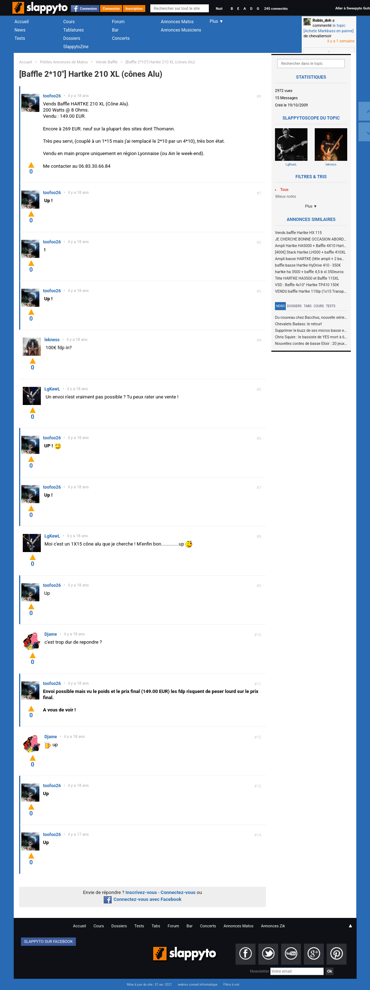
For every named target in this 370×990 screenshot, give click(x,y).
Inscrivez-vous (141, 892)
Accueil (21, 21)
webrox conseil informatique (198, 984)
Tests (19, 38)
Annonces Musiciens (181, 30)
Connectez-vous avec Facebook (142, 899)
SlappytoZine (76, 46)
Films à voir (231, 984)
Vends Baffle (107, 62)
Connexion (88, 9)
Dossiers (71, 38)
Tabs (307, 306)
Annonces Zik (273, 926)
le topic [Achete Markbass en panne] (329, 28)
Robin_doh (322, 20)
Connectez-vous (178, 892)
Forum (118, 21)
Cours (69, 21)
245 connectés (276, 9)
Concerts (121, 38)
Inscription (134, 9)
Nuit (219, 9)
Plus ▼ (311, 206)
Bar (115, 30)
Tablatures (73, 30)
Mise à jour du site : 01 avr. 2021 (149, 984)
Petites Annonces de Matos (64, 62)
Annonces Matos (177, 21)
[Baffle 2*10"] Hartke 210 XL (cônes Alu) (160, 62)
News (19, 30)
